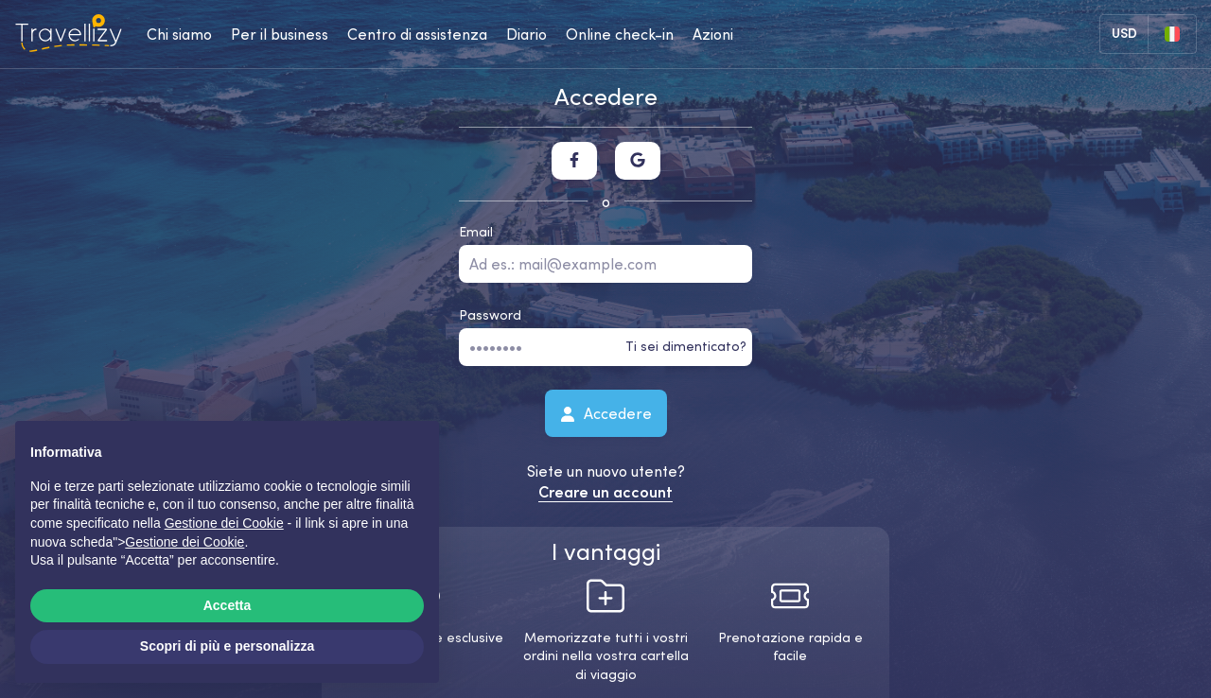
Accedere (606, 412)
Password (490, 314)
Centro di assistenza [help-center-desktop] (417, 34)
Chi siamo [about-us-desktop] (179, 34)
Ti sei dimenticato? (685, 346)
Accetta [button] (227, 605)
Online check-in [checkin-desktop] (620, 34)
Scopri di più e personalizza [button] (227, 646)
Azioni (713, 34)
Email (476, 231)
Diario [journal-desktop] (526, 34)
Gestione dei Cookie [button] (224, 523)
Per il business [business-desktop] (279, 34)
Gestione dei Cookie (184, 542)
